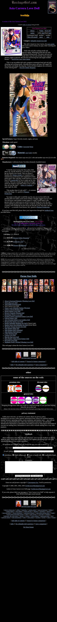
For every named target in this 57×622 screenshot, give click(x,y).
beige (31, 146)
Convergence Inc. (33, 485)
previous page (25, 358)
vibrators (36, 513)
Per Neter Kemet (28, 529)
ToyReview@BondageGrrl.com (35, 488)
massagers (42, 513)
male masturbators (16, 520)
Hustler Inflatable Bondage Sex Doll (16, 323)
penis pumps (30, 520)
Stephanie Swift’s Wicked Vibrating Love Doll (19, 342)
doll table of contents (18, 361)
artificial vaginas (6, 520)
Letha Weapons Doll (11, 333)
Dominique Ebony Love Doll (13, 315)
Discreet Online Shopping (27, 67)
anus (48, 37)
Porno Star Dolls (28, 276)
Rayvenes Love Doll (11, 340)
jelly (30, 153)
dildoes (51, 512)
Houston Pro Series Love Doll (14, 321)
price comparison (41, 365)
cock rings (41, 516)
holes (41, 31)
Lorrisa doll (14, 180)
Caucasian (26, 146)
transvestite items (44, 518)
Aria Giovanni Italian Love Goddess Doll (17, 320)
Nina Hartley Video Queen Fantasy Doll (17, 339)
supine (32, 33)
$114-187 (48, 31)
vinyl (27, 153)
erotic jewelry (33, 516)
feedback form (49, 210)
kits (52, 518)
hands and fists (28, 513)
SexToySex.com (18, 242)
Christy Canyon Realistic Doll (14, 309)
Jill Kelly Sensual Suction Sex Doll (15, 327)
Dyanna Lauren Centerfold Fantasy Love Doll (19, 316)
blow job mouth (32, 37)
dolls (12, 365)
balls (26, 516)
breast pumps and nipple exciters (15, 516)
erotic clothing (35, 518)
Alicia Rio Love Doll (11, 303)
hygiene (27, 518)
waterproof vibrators (29, 515)
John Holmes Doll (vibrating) (14, 330)
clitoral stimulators (17, 515)
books (53, 520)
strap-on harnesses (42, 512)
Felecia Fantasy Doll (11, 318)
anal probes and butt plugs (43, 515)
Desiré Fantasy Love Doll (12, 311)
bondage (48, 516)
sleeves (49, 513)
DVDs (43, 520)
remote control (32, 512)
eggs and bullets (7, 515)
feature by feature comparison (36, 361)
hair (50, 33)
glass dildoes (19, 513)
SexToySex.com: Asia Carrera (21, 59)
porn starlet (50, 44)
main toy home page (9, 512)
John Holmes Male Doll (12, 328)
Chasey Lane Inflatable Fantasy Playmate (17, 308)
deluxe (32, 31)
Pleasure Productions (43, 207)
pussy (41, 37)
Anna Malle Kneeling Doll (13, 304)
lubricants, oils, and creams (11, 518)
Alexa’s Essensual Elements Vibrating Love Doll (19, 301)
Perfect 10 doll (17, 175)
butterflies (24, 512)
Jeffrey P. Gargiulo (26, 185)
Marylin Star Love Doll (12, 337)
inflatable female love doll (39, 41)
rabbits (18, 512)
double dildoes (10, 513)
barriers (22, 518)
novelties (38, 520)
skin (43, 33)
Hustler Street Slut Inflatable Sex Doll (16, 325)
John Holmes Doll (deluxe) (13, 332)
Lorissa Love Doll (10, 335)
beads (52, 515)
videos (49, 520)
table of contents (27, 24)
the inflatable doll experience (25, 365)
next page (33, 358)
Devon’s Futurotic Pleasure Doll (14, 313)
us (29, 229)
